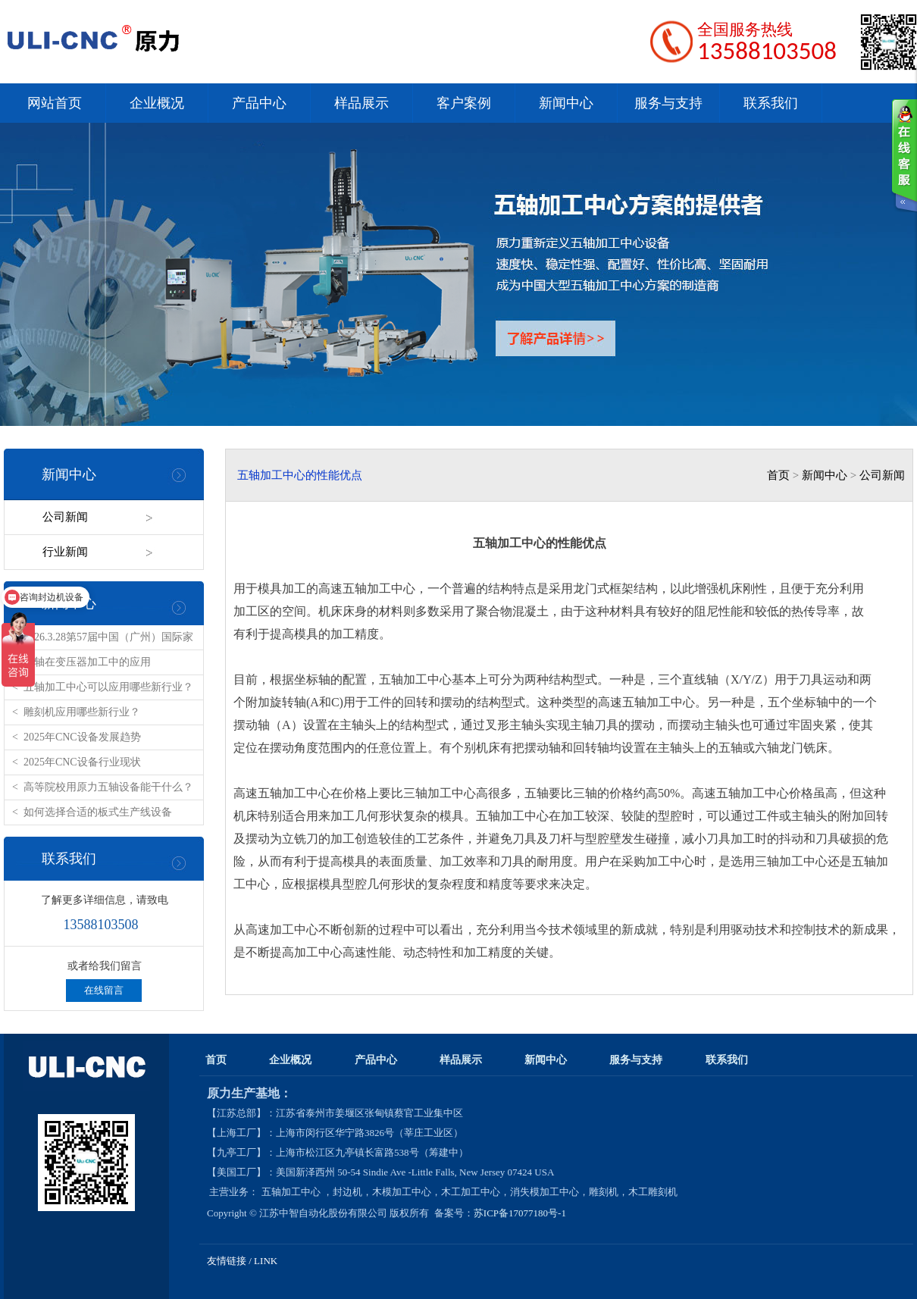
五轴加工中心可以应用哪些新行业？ (108, 687)
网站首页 (54, 103)
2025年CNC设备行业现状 (82, 762)
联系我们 (770, 103)
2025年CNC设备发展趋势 (82, 737)
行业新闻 (65, 552)
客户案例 (464, 103)
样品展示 (361, 103)
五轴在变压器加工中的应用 (87, 662)
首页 (778, 475)
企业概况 (157, 103)
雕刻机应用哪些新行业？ (81, 712)
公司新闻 (65, 517)
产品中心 (259, 103)
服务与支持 (668, 103)
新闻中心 (566, 103)
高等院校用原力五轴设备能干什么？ (108, 787)
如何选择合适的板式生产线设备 (97, 812)
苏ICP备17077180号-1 (521, 1213)
